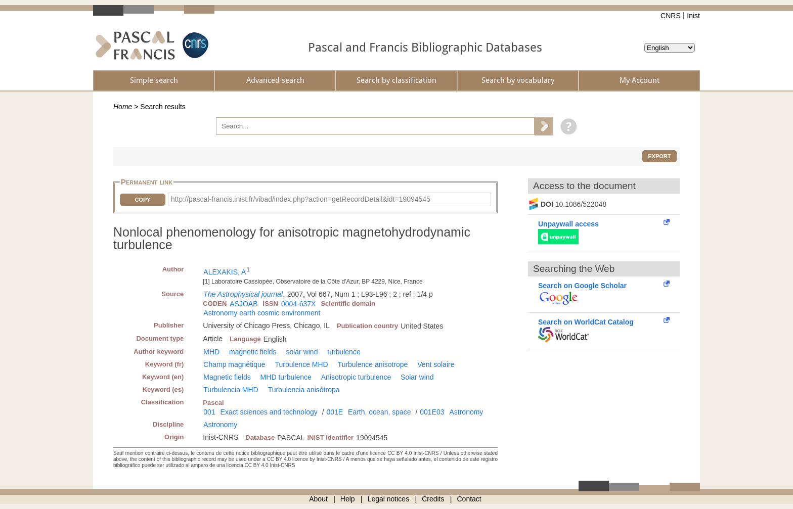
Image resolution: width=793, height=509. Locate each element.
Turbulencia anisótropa (304, 390)
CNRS (670, 16)
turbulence (343, 352)
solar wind (302, 352)
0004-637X (298, 304)
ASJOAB (243, 304)
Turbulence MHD (301, 364)
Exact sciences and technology (269, 412)
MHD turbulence (286, 377)
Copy (142, 200)
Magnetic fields (226, 377)
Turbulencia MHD (230, 390)
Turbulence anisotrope (373, 364)
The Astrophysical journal (243, 294)
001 (209, 412)
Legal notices (389, 499)
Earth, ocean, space (379, 412)
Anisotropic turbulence (356, 377)
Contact (469, 499)
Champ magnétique (234, 364)
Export (659, 156)
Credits (433, 499)
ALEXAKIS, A (224, 272)
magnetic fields (252, 352)
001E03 (432, 412)
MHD (211, 352)
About (318, 499)
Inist (693, 16)
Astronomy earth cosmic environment (261, 313)
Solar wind (417, 377)
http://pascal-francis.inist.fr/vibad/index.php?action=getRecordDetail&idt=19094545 (300, 199)
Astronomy (466, 412)
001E (334, 412)
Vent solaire (435, 364)
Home (122, 107)
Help (347, 499)
